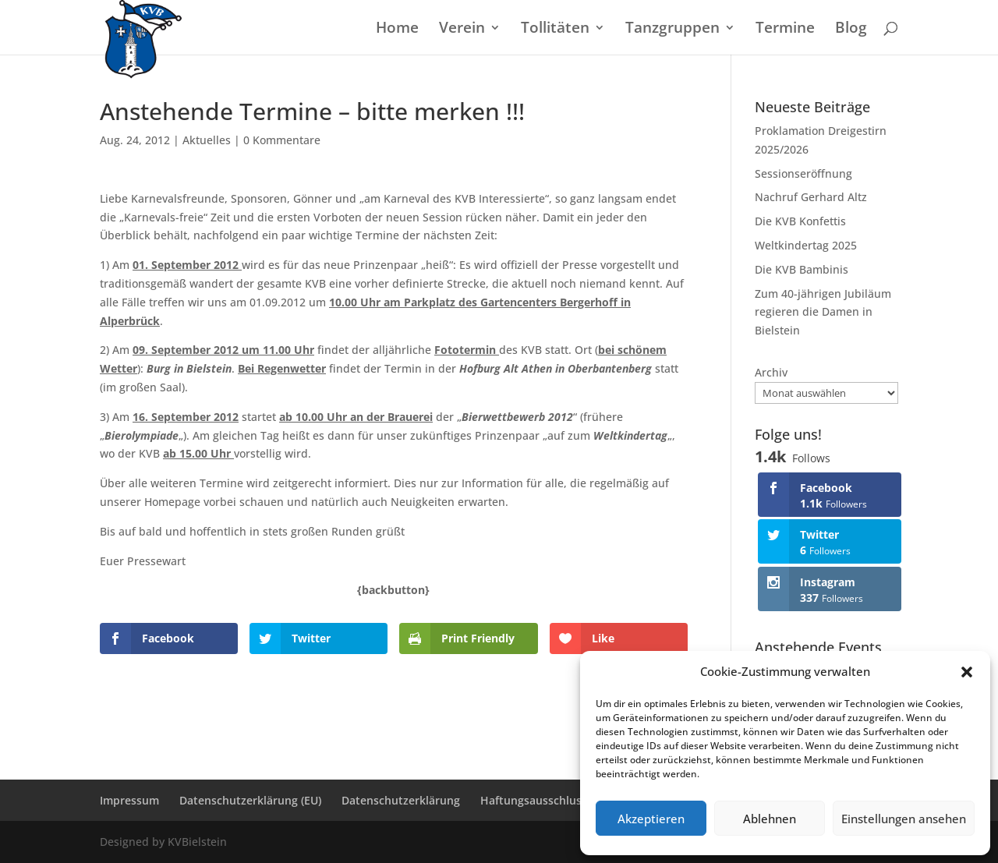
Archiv (771, 372)
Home (397, 29)
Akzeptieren (651, 818)
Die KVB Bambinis (801, 269)
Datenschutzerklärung (401, 800)
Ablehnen (769, 818)
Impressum (129, 800)
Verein (462, 29)
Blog (851, 29)
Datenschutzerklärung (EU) (250, 800)
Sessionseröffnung (803, 173)
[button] (967, 672)
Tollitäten (555, 29)
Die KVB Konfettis (800, 221)
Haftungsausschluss (533, 800)
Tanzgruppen (672, 29)
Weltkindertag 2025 (806, 245)
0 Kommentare (281, 140)
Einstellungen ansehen (903, 818)
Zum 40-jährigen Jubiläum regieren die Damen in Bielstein (823, 312)
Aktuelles (206, 140)
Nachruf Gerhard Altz (811, 196)
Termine (785, 29)
